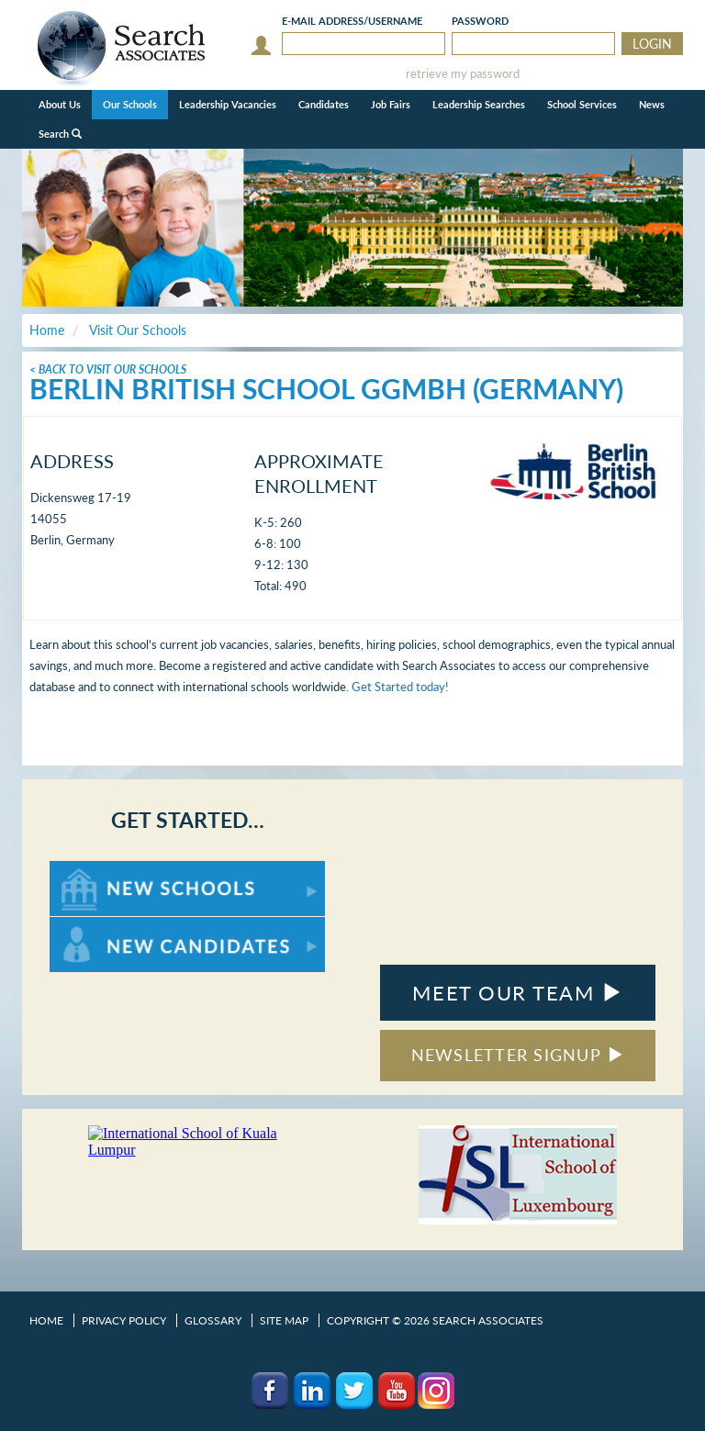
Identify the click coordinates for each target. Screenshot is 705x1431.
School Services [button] (582, 104)
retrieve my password (463, 74)
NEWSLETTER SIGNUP (518, 1055)
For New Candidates (107, 926)
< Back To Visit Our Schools (107, 369)
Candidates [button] (323, 104)
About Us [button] (60, 104)
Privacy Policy (124, 1320)
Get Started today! (400, 686)
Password (480, 21)
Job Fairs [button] (390, 104)
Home (46, 1320)
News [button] (652, 104)
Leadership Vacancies (227, 104)
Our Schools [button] (130, 104)
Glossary (213, 1320)
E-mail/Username (352, 21)
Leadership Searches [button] (478, 104)
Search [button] (60, 134)
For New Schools (98, 870)
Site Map (284, 1320)
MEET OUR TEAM (517, 992)
